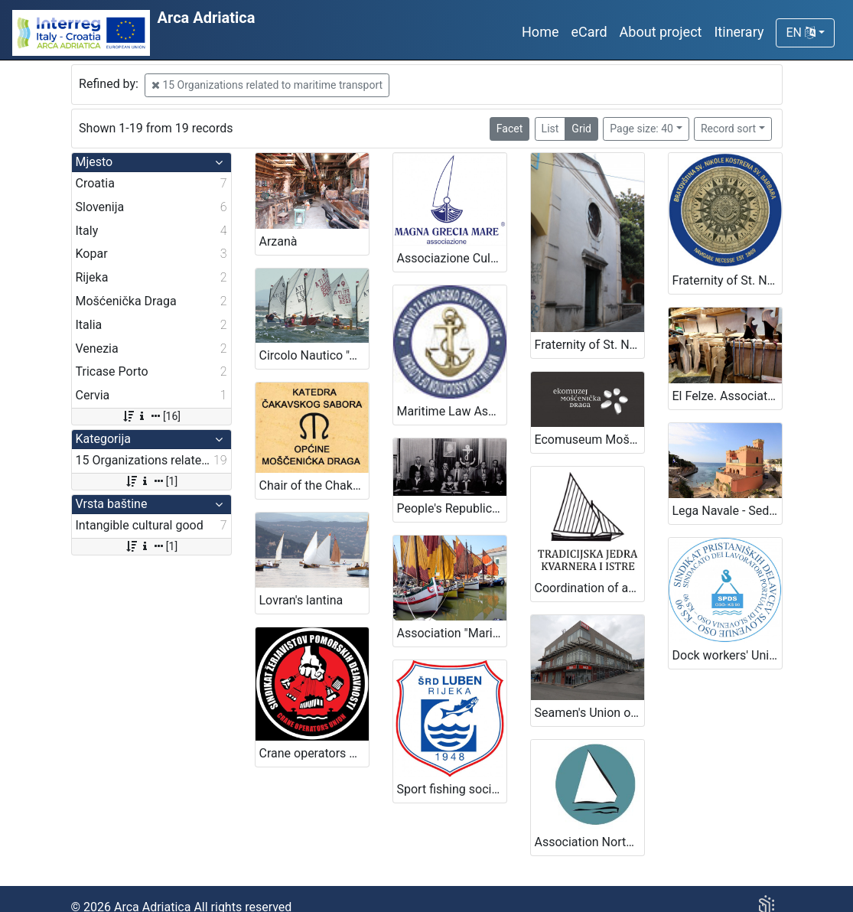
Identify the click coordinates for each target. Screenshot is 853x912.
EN (800, 32)
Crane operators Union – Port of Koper (314, 753)
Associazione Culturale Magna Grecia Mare (451, 258)
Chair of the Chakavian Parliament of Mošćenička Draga (314, 485)
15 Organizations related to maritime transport (267, 85)
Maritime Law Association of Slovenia (451, 411)
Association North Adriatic (589, 842)
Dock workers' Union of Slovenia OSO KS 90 (727, 655)
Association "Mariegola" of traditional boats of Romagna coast (451, 633)
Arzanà (278, 241)
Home (540, 32)
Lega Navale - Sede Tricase (727, 510)
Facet (509, 128)
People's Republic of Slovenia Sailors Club (451, 508)
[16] (151, 416)
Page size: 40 (641, 128)
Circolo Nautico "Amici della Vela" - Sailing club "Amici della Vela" (314, 355)
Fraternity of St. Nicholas (589, 344)
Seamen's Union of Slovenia (589, 712)
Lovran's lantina (301, 600)
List (550, 128)
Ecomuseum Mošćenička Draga (589, 439)
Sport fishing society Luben (451, 789)
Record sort (728, 128)
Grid (581, 128)
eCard (589, 32)
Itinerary (738, 32)
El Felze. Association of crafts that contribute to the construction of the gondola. (727, 396)
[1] (151, 481)
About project (661, 32)
